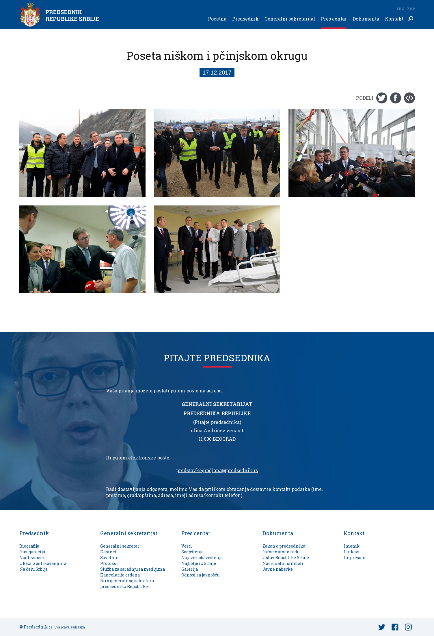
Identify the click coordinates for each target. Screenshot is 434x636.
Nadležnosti (32, 557)
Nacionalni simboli (282, 563)
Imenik (352, 546)
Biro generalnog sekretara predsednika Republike (127, 583)
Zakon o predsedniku (283, 546)
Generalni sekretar (119, 546)
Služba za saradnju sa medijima (132, 569)
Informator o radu (280, 552)
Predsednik (245, 19)
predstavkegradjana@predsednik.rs (217, 470)
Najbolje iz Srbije (198, 563)
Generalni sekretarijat (290, 19)
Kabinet (108, 552)
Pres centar (334, 19)
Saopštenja (192, 552)
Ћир (411, 8)
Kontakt (394, 19)
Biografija (29, 546)
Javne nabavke (277, 569)
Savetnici (110, 557)
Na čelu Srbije (33, 569)
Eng (400, 8)
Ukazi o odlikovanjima (42, 563)
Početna (217, 19)
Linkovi (352, 552)
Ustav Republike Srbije (285, 557)
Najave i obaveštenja (202, 557)
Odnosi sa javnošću (200, 575)
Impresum (355, 557)
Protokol (109, 563)
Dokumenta (366, 19)
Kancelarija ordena (120, 575)
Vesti (186, 546)
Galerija (189, 569)
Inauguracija (32, 552)
